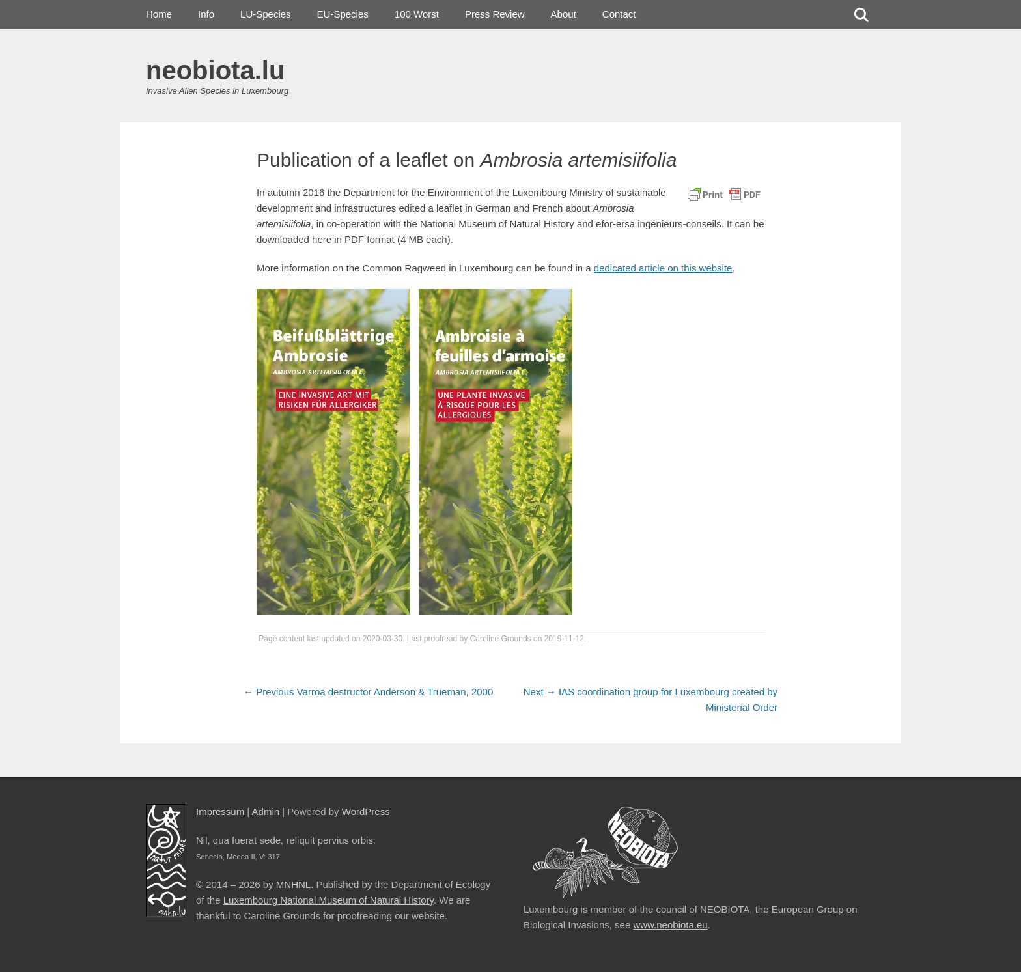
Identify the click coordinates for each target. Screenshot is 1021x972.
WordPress (366, 811)
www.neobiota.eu (670, 924)
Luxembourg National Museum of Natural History (328, 900)
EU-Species (343, 14)
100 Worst (417, 14)
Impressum (220, 811)
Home (159, 14)
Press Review (495, 14)
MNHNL (293, 884)
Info (206, 14)
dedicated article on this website (663, 267)
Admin (266, 811)
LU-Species (265, 14)
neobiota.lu (215, 70)
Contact (619, 14)
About (563, 14)
